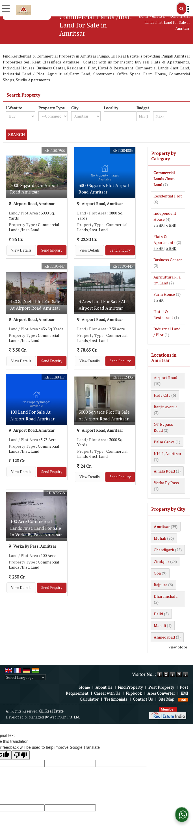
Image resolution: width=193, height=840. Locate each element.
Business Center (167, 259)
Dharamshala (165, 596)
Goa (157, 573)
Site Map (166, 699)
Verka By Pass (166, 482)
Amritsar (159, 16)
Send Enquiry (51, 250)
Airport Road (165, 377)
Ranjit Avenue (165, 406)
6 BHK (171, 225)
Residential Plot (167, 196)
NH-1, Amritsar (167, 453)
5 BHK (158, 225)
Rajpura (160, 584)
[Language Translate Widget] (25, 677)
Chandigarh (164, 549)
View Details (21, 250)
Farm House (164, 294)
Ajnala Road (164, 471)
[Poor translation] (21, 755)
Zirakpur (161, 561)
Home (144, 16)
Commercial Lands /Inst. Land (164, 178)
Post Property (161, 687)
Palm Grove (164, 442)
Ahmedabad (164, 637)
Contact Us (143, 699)
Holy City (162, 395)
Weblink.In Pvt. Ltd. (64, 717)
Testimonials (115, 699)
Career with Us (107, 693)
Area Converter (161, 693)
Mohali (160, 538)
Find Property (130, 687)
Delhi (158, 613)
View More (177, 647)
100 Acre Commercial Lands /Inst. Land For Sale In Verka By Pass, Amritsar (36, 527)
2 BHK (158, 248)
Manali (160, 625)
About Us (104, 687)
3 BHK (158, 300)
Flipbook (134, 693)
